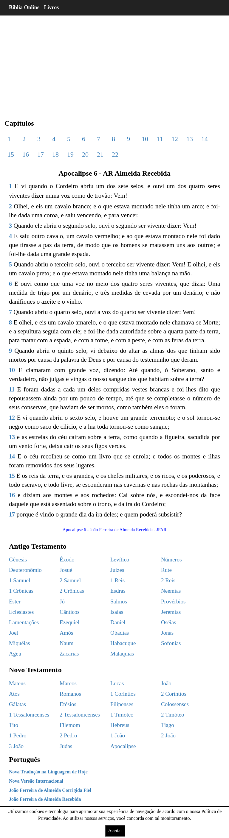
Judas (66, 746)
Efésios (68, 704)
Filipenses (121, 704)
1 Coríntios (123, 694)
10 (145, 139)
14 (204, 139)
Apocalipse (123, 746)
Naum (66, 643)
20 (85, 154)
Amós (66, 633)
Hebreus (119, 725)
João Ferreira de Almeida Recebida (45, 799)
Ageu (15, 653)
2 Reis (168, 580)
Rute (166, 570)
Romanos (70, 694)
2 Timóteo (172, 714)
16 (25, 154)
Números (171, 559)
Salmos (118, 601)
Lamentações (24, 622)
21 (100, 154)
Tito (13, 725)
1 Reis (117, 580)
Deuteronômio (25, 570)
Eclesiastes (21, 612)
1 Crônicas (21, 591)
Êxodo (67, 559)
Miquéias (19, 643)
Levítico (119, 559)
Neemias (171, 591)
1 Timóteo (122, 714)
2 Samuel (70, 580)
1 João (117, 735)
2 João (168, 735)
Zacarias (69, 653)
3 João (16, 746)
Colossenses (175, 704)
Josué (66, 570)
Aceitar (115, 830)
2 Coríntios (173, 694)
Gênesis (18, 559)
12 (174, 139)
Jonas (167, 633)
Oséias (168, 622)
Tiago (167, 725)
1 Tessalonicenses (29, 714)
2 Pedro (68, 735)
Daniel (118, 622)
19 (70, 154)
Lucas (117, 683)
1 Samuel (19, 580)
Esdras (118, 591)
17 (40, 154)
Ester (15, 601)
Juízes (117, 570)
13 (189, 139)
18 (55, 154)
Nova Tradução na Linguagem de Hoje (48, 771)
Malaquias (122, 653)
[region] (114, 62)
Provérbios (173, 601)
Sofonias (171, 643)
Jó (62, 601)
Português (24, 759)
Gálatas (17, 704)
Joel (13, 633)
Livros (51, 7)
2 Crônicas (72, 591)
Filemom (70, 725)
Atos (14, 694)
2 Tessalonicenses (80, 714)
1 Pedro (18, 735)
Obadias (119, 633)
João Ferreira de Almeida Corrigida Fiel (50, 790)
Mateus (17, 683)
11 (160, 139)
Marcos (68, 683)
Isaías (116, 612)
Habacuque (123, 643)
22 (115, 154)
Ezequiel (69, 622)
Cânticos (70, 612)
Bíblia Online (24, 7)
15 (10, 154)
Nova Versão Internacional (36, 781)
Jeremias (171, 612)
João (166, 683)
